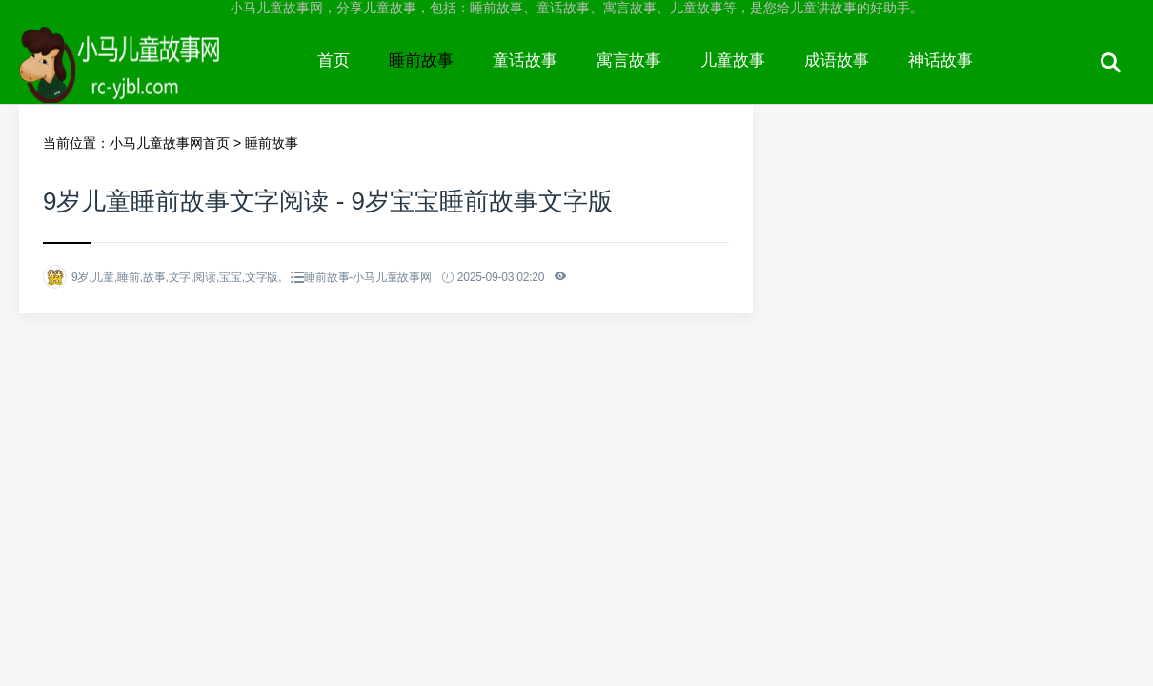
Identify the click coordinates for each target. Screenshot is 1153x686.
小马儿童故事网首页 (170, 143)
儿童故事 (732, 60)
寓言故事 (629, 60)
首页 (333, 60)
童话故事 (525, 60)
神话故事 (940, 60)
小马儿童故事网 (158, 78)
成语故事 (836, 60)
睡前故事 (421, 60)
